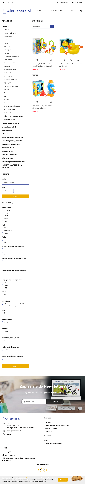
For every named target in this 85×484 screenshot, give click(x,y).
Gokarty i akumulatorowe (12, 106)
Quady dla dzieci (7, 151)
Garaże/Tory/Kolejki (10, 79)
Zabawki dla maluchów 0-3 (12, 123)
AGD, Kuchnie (8, 36)
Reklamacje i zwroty (8, 455)
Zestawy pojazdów (10, 63)
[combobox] (43, 26)
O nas (46, 440)
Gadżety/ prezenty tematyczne (13, 137)
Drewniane (7, 103)
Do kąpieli (7, 99)
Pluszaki (6, 89)
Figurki (6, 43)
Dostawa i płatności (8, 452)
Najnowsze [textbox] (36, 26)
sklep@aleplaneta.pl (14, 431)
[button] (76, 2)
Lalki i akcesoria (9, 30)
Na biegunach (8, 93)
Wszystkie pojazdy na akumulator (13, 162)
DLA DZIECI (42, 11)
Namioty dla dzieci (9, 109)
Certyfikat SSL (48, 431)
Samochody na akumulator (11, 144)
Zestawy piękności (10, 33)
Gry (5, 96)
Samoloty (7, 66)
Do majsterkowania (10, 69)
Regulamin (47, 422)
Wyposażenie (7, 130)
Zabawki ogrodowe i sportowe (13, 116)
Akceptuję (62, 480)
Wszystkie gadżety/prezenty (12, 141)
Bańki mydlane (8, 73)
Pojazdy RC (7, 83)
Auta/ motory (8, 59)
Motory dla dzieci (8, 148)
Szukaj (15, 196)
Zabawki (5, 26)
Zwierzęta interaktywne (11, 56)
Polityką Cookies (30, 478)
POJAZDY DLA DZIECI (59, 11)
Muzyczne (7, 46)
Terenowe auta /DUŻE (9, 155)
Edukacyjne (7, 50)
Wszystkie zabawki (10, 119)
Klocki (5, 40)
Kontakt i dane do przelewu (53, 443)
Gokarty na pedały (8, 158)
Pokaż (15, 366)
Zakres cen (6, 134)
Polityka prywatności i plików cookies (56, 425)
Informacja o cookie (50, 428)
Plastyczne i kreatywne (11, 86)
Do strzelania (8, 76)
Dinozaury (7, 53)
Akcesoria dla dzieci (9, 127)
